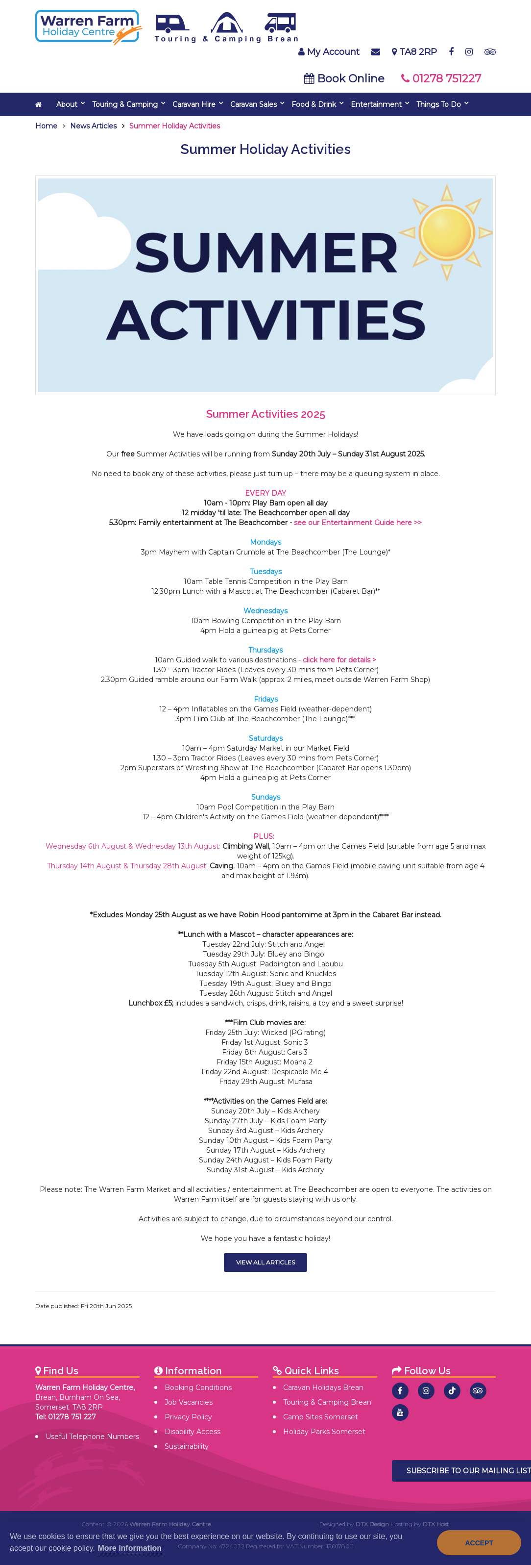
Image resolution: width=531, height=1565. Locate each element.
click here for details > (339, 660)
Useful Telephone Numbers (92, 1436)
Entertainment (376, 104)
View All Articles (265, 1262)
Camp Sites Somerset (320, 1417)
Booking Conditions (198, 1387)
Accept (479, 1543)
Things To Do (438, 104)
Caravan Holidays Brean (323, 1387)
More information (129, 1548)
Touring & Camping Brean (327, 1402)
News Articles (93, 126)
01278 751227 (441, 78)
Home (46, 126)
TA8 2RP (414, 52)
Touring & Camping (125, 104)
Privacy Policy (188, 1417)
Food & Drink (313, 104)
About (66, 104)
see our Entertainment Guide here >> (358, 522)
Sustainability (187, 1446)
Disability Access (192, 1431)
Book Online (344, 78)
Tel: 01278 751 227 (65, 1417)
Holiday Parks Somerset (324, 1431)
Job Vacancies (189, 1402)
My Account (329, 52)
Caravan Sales (253, 104)
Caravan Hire (194, 104)
